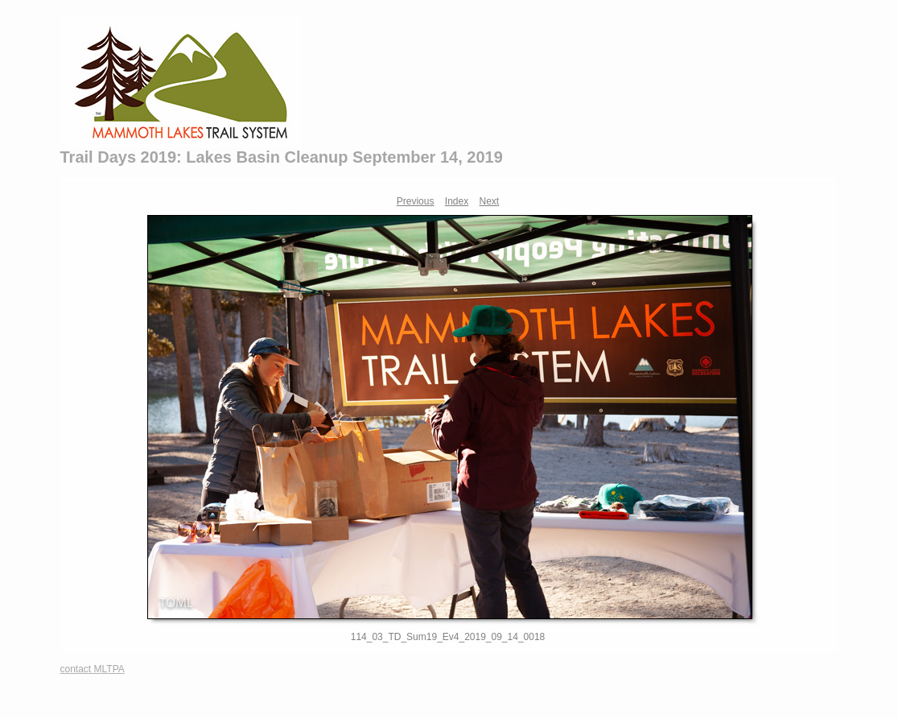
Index (456, 201)
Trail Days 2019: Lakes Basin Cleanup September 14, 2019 (281, 157)
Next (490, 201)
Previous (416, 201)
